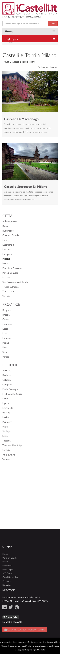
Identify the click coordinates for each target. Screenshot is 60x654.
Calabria (6, 380)
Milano (5, 342)
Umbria (6, 450)
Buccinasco (8, 230)
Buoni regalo (7, 569)
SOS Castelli (7, 573)
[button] (6, 91)
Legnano (6, 249)
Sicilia (5, 436)
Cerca (53, 23)
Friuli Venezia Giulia (12, 394)
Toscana (6, 440)
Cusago (6, 240)
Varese (5, 356)
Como (5, 319)
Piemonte (7, 422)
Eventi (5, 561)
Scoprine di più (30, 649)
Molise (5, 417)
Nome (53, 67)
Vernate (6, 296)
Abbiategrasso (9, 221)
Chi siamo (6, 580)
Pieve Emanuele (10, 272)
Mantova (6, 338)
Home (9, 31)
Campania (7, 384)
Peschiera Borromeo (12, 268)
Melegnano (7, 254)
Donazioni (33, 17)
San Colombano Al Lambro (16, 282)
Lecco (5, 328)
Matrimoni (7, 565)
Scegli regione (11, 39)
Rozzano (6, 277)
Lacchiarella (8, 244)
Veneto (6, 459)
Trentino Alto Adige (12, 445)
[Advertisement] (30, 499)
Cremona (7, 324)
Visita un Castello (9, 557)
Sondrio (6, 352)
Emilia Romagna (10, 389)
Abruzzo (6, 370)
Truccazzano (8, 291)
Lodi (4, 333)
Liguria (5, 403)
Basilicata (7, 375)
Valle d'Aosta (8, 454)
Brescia (6, 314)
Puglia (5, 426)
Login (6, 17)
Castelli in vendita (10, 577)
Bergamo (7, 310)
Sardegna (7, 431)
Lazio (5, 398)
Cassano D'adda (10, 235)
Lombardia (7, 408)
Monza (5, 263)
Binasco (6, 226)
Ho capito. (41, 649)
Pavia (5, 347)
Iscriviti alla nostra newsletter (24, 629)
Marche (6, 412)
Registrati (18, 17)
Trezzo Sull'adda (10, 286)
